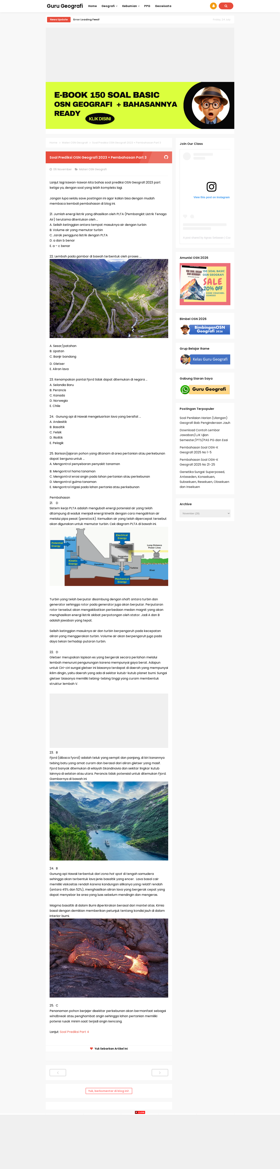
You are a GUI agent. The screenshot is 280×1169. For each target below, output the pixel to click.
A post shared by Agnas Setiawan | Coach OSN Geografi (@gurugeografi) (227, 237)
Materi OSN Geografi (93, 169)
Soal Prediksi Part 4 (74, 1032)
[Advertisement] (140, 55)
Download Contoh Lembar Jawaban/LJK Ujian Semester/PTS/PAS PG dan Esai (204, 435)
